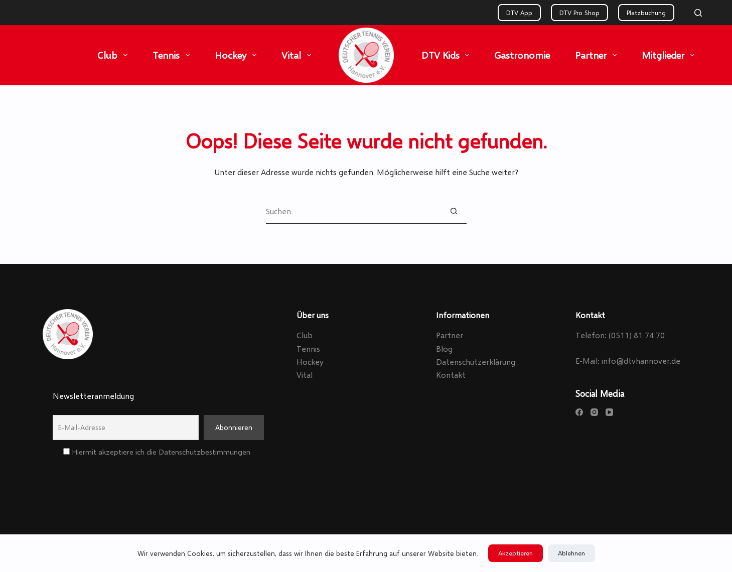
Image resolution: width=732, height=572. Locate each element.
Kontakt (451, 374)
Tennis (173, 55)
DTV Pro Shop (579, 13)
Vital (298, 55)
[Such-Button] (454, 211)
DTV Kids (447, 55)
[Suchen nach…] (354, 211)
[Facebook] (579, 412)
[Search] (698, 13)
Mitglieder (670, 55)
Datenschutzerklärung (475, 361)
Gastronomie (522, 55)
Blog (444, 348)
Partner (598, 55)
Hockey (237, 55)
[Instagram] (594, 412)
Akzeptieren (515, 553)
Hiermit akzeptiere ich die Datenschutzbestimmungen (156, 451)
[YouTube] (609, 412)
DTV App (519, 13)
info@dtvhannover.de (641, 360)
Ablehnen (571, 553)
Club (114, 55)
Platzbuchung (646, 13)
